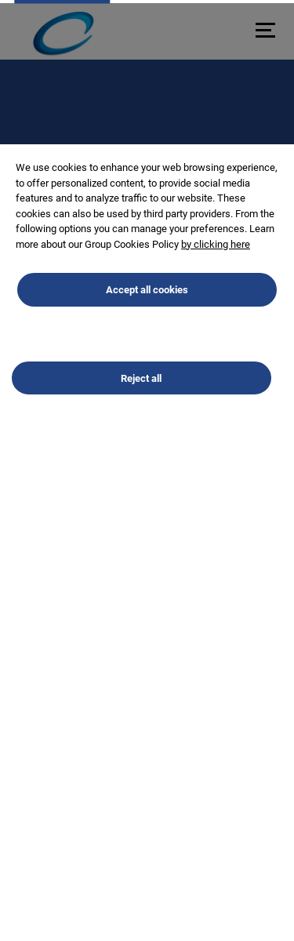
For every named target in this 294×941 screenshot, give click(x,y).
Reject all (141, 390)
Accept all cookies (147, 302)
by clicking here (215, 256)
